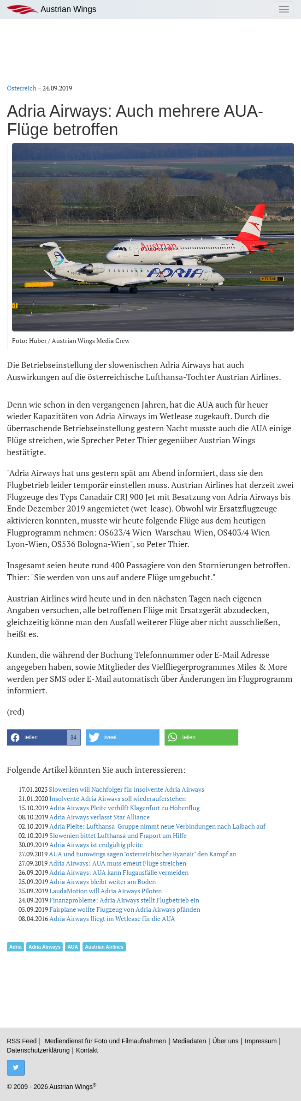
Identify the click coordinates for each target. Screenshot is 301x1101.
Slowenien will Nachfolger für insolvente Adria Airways (126, 789)
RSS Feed (22, 1041)
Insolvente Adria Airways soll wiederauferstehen (117, 798)
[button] (44, 737)
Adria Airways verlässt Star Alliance (99, 816)
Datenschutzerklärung (38, 1050)
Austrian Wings (51, 9)
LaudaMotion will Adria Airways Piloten (105, 890)
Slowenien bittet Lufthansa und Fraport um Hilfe (118, 835)
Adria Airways (45, 947)
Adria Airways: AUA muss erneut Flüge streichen (117, 863)
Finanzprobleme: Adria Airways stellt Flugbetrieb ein (124, 900)
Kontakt (87, 1050)
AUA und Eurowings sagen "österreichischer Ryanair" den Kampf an (142, 853)
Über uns (225, 1041)
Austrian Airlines (104, 947)
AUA (72, 947)
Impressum (261, 1041)
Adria (15, 947)
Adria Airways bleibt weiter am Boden (102, 881)
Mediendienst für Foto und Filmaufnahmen (105, 1041)
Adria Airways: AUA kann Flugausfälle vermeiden (119, 872)
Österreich (21, 88)
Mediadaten (189, 1041)
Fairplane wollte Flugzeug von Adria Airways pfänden (124, 909)
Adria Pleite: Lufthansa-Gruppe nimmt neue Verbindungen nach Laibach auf (157, 826)
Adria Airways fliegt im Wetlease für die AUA (112, 918)
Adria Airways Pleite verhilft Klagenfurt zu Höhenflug (124, 807)
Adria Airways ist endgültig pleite (96, 844)
